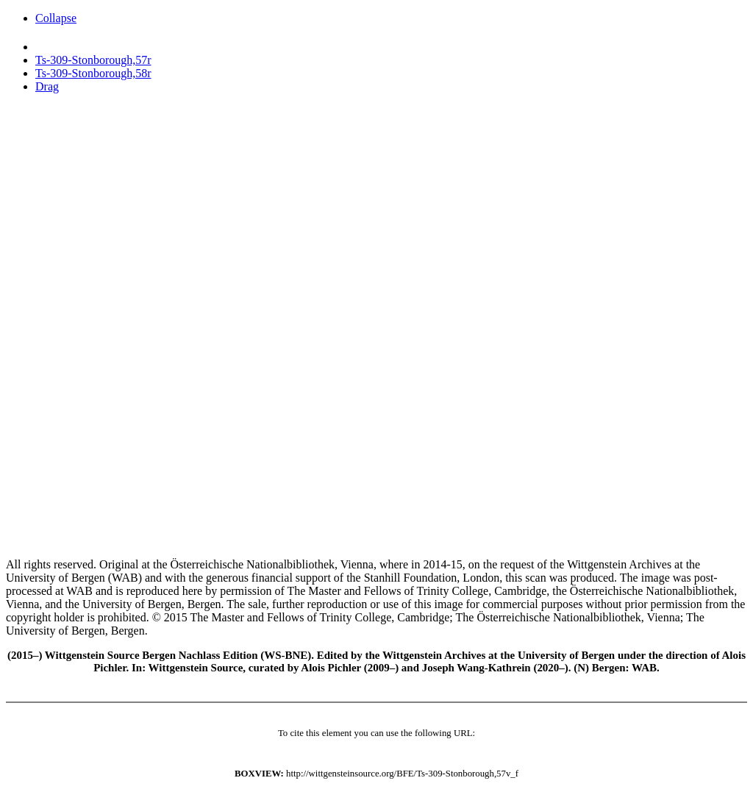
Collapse (55, 18)
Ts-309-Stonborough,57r (93, 60)
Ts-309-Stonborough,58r (93, 73)
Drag (47, 86)
